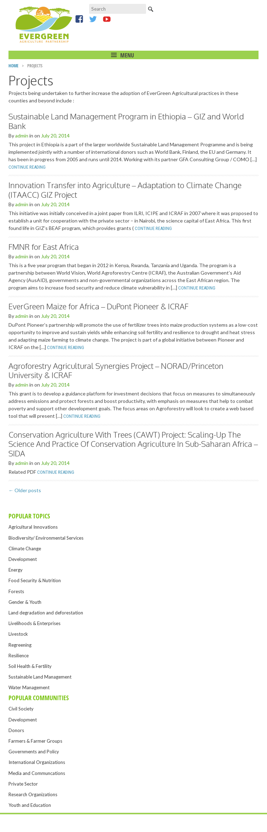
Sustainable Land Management (39, 677)
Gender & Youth (24, 602)
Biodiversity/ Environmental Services (45, 538)
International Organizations (36, 762)
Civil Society (21, 709)
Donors (16, 730)
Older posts (24, 490)
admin (21, 136)
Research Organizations (32, 794)
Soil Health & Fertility (30, 666)
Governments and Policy (33, 751)
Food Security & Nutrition (34, 580)
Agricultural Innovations (33, 527)
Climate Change (24, 548)
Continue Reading (27, 167)
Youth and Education (29, 805)
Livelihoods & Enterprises (34, 623)
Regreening (19, 645)
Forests (16, 591)
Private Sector (23, 784)
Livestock (18, 634)
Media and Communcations (36, 773)
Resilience (18, 655)
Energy (15, 570)
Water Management (29, 687)
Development (22, 559)
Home (13, 66)
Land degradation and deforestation (45, 612)
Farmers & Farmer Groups (35, 741)
